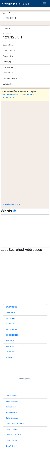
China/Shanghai (11, 440)
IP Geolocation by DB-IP (12, 204)
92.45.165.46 (10, 313)
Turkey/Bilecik (11, 407)
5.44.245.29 (10, 341)
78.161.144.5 (10, 318)
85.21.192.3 (10, 324)
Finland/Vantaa (11, 429)
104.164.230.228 (12, 335)
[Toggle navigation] (44, 3)
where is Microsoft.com (13, 94)
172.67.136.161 (11, 307)
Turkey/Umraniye (12, 401)
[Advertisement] (24, 175)
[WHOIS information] (25, 230)
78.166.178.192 (11, 329)
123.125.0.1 (10, 357)
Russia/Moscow (11, 412)
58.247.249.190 (11, 352)
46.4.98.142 (10, 346)
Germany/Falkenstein (13, 435)
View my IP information (15, 3)
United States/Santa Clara (15, 424)
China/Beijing (10, 446)
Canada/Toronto (11, 396)
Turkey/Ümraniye (12, 418)
